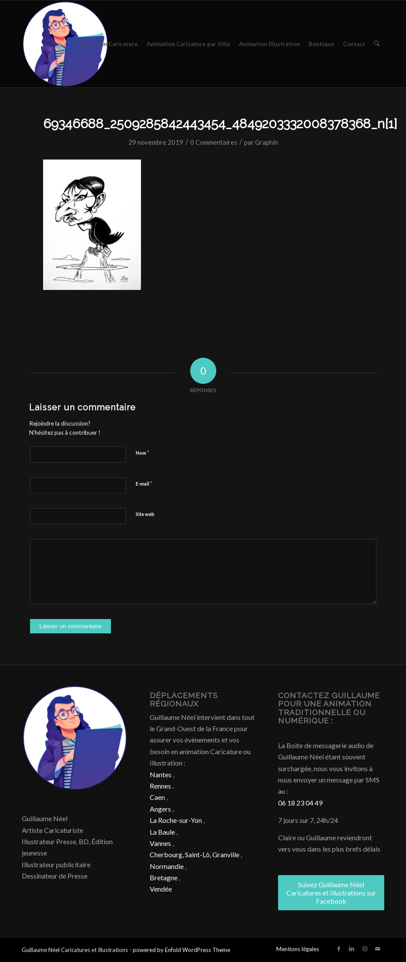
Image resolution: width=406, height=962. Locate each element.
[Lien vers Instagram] (364, 948)
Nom (142, 452)
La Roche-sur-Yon (176, 820)
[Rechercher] (377, 43)
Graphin (266, 142)
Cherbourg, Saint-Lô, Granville (194, 854)
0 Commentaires (213, 142)
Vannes (160, 843)
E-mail (144, 483)
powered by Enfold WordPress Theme (181, 949)
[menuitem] (109, 43)
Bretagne (164, 877)
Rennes (160, 786)
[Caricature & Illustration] (65, 43)
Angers (160, 809)
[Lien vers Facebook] (338, 948)
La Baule (162, 832)
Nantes (160, 774)
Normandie (167, 866)
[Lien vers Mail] (377, 948)
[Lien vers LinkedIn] (351, 948)
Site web (145, 514)
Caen (157, 797)
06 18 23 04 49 (300, 803)
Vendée (161, 889)
